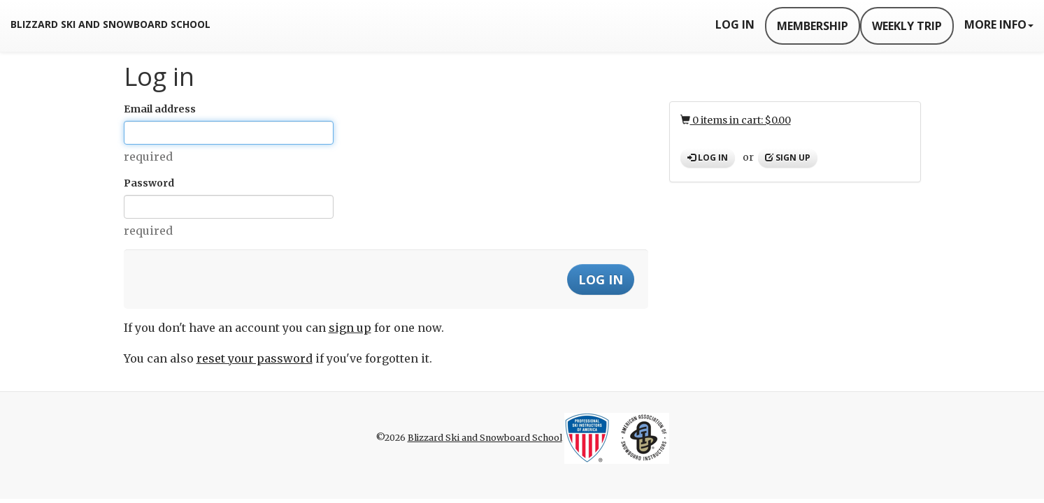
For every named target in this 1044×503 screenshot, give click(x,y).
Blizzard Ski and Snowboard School (110, 24)
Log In (735, 24)
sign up (350, 328)
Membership (812, 26)
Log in (707, 157)
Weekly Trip (907, 26)
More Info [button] (999, 24)
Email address (160, 109)
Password (149, 183)
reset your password (254, 358)
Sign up (787, 157)
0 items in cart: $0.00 (735, 120)
